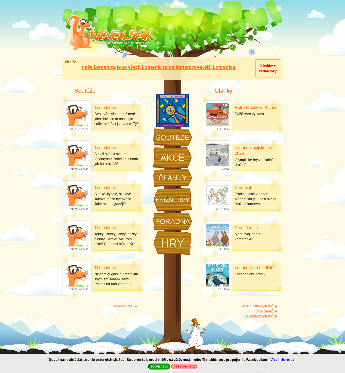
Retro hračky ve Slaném (257, 107)
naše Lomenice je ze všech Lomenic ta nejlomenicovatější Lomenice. (159, 67)
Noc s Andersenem (172, 110)
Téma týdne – (106, 107)
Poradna (172, 221)
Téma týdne (105, 147)
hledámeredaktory (268, 68)
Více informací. (283, 359)
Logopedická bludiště (254, 267)
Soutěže (172, 137)
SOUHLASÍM (159, 366)
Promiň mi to (246, 227)
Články (172, 178)
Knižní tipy (172, 199)
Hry (172, 243)
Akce (173, 157)
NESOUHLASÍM (184, 366)
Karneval (243, 187)
